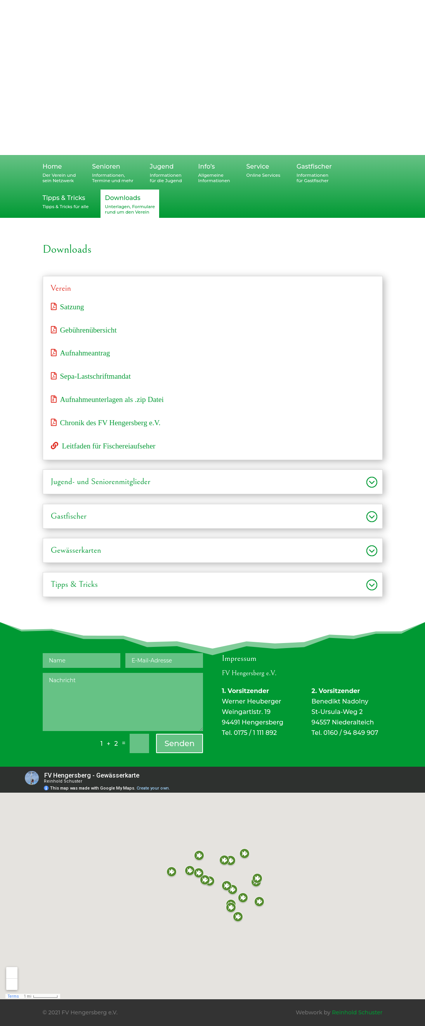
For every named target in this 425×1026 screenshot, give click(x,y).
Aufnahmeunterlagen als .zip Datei (112, 399)
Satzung (72, 306)
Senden (180, 743)
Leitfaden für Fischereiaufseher (109, 445)
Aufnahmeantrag (85, 352)
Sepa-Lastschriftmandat (95, 375)
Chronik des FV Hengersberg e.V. (110, 422)
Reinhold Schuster (357, 1012)
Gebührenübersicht (88, 329)
